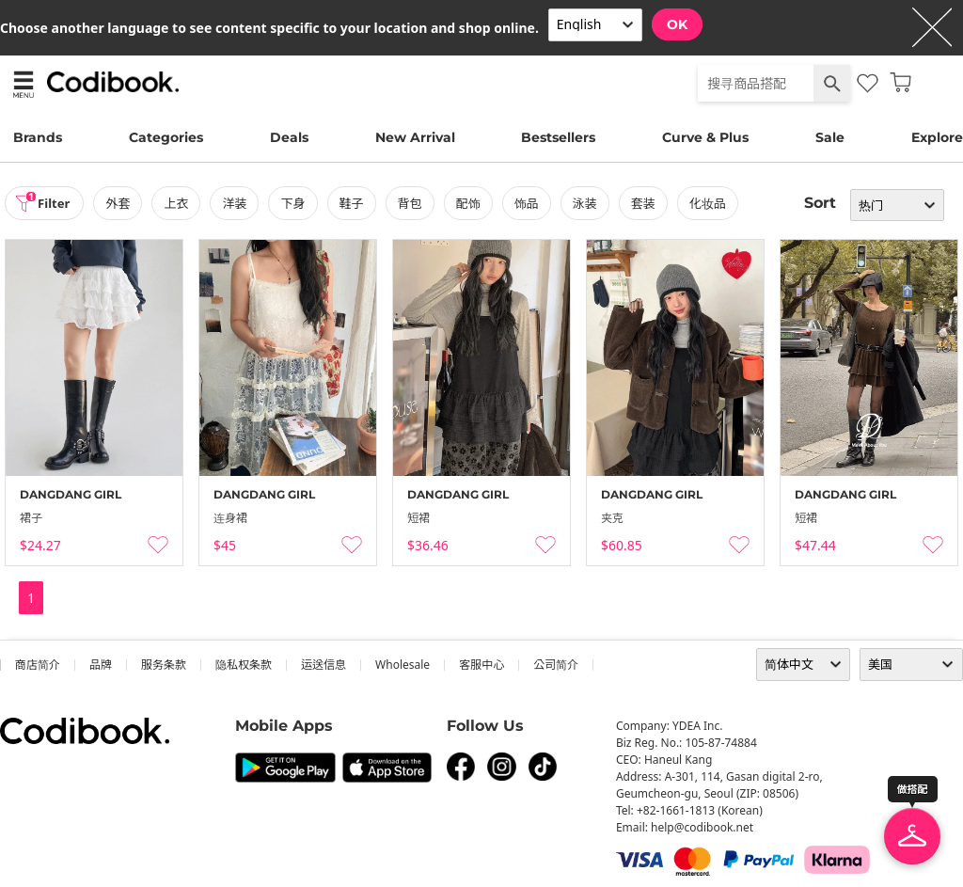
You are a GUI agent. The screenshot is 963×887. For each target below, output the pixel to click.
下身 (299, 203)
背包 (415, 203)
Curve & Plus (705, 137)
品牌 (100, 665)
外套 (124, 203)
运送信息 (323, 665)
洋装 (241, 203)
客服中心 (481, 665)
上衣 (182, 203)
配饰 (474, 203)
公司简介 (555, 665)
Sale (830, 137)
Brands (37, 137)
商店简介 (37, 665)
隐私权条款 (243, 665)
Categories (166, 137)
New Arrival (415, 137)
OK (677, 24)
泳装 (590, 203)
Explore (937, 137)
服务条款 (163, 665)
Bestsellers (558, 137)
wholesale (402, 665)
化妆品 (713, 203)
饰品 (532, 203)
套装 (649, 203)
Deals (289, 137)
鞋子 (357, 203)
